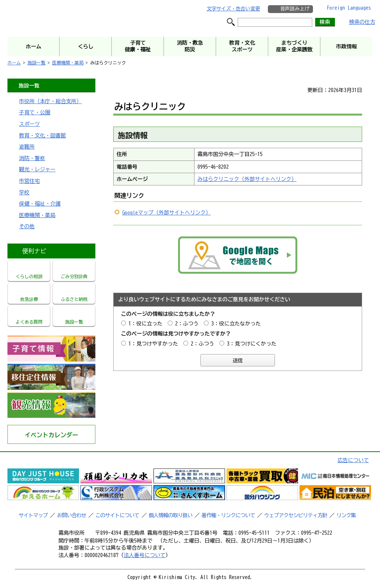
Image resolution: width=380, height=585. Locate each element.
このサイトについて (117, 515)
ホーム (14, 62)
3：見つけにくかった (251, 343)
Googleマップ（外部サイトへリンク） (166, 212)
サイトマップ (33, 515)
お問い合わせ (71, 515)
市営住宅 (29, 181)
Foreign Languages (349, 7)
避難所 (27, 146)
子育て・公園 (34, 112)
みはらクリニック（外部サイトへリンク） (247, 179)
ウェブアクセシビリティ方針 (295, 515)
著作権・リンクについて (228, 515)
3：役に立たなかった (236, 323)
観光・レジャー (37, 169)
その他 (27, 226)
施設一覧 (36, 62)
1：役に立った (145, 323)
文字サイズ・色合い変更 (233, 8)
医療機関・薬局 (67, 62)
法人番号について (144, 555)
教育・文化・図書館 (42, 135)
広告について (353, 460)
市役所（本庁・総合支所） (50, 101)
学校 (24, 192)
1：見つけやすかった (153, 343)
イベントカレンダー (51, 435)
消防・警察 (32, 158)
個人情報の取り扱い (170, 515)
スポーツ (29, 124)
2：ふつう (187, 323)
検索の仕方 (362, 22)
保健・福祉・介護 (40, 203)
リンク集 (346, 515)
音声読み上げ (294, 8)
